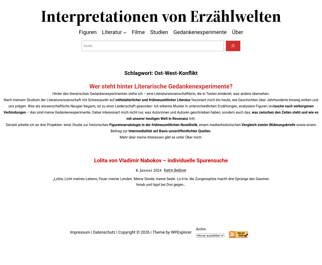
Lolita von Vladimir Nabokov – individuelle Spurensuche (161, 160)
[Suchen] (233, 46)
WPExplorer (181, 232)
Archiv (201, 229)
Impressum (80, 232)
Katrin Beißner (175, 170)
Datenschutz (104, 232)
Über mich (193, 137)
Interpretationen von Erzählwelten (161, 16)
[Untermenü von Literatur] (124, 32)
